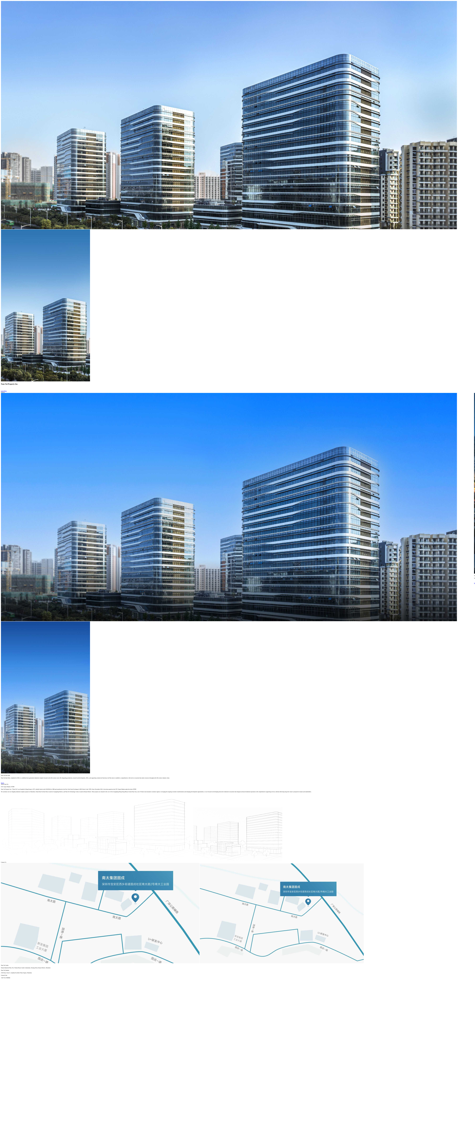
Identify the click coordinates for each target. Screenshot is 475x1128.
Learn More (5, 391)
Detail (4, 783)
